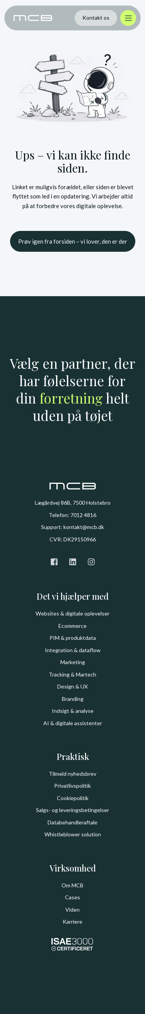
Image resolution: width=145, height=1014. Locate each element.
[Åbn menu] (128, 18)
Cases (72, 897)
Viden (72, 909)
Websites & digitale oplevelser (72, 613)
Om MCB (72, 885)
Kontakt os (95, 17)
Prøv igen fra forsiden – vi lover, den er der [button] (72, 241)
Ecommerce (72, 625)
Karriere (72, 921)
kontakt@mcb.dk (83, 527)
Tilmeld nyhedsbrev (72, 773)
